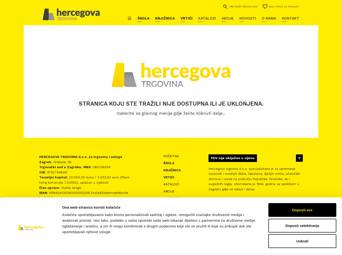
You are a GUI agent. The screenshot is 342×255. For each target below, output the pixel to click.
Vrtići (186, 18)
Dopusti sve (302, 193)
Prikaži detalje (246, 246)
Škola (143, 18)
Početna (171, 156)
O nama (269, 18)
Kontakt (290, 18)
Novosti (247, 18)
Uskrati (302, 224)
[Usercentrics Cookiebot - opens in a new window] (31, 245)
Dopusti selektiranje (302, 208)
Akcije (228, 18)
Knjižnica (165, 18)
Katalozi (207, 18)
